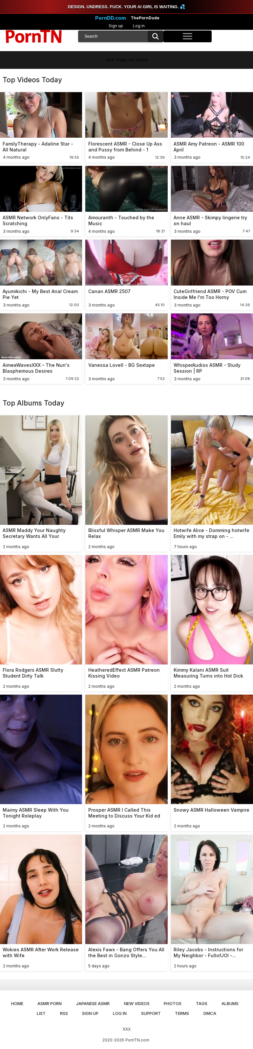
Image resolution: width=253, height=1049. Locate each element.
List (41, 1013)
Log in (139, 25)
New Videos (137, 1003)
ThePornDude (145, 18)
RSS (64, 1013)
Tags (201, 1003)
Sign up (116, 25)
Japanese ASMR (93, 1003)
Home (17, 1003)
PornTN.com (137, 1040)
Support (151, 1013)
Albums (230, 1003)
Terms (182, 1013)
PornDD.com (110, 18)
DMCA (209, 1013)
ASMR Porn (49, 1003)
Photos (172, 1003)
